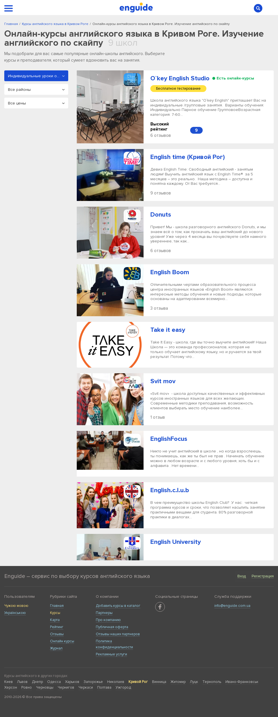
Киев (8, 682)
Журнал (56, 648)
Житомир (178, 682)
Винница (159, 682)
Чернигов (66, 687)
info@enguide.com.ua (232, 605)
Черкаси (85, 687)
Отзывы (57, 634)
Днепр (37, 682)
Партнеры (104, 613)
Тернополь (211, 682)
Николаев (115, 682)
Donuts (160, 215)
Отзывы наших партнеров (118, 634)
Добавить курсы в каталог (118, 605)
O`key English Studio (179, 78)
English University (175, 542)
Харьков (72, 682)
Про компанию (108, 620)
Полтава (104, 687)
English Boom (169, 272)
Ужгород (123, 687)
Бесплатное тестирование (178, 88)
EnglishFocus (168, 439)
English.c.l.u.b (169, 490)
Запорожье (93, 682)
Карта (55, 620)
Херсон (10, 687)
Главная (57, 605)
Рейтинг (56, 627)
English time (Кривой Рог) (187, 157)
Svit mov (162, 381)
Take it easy (167, 330)
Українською (15, 613)
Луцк (194, 682)
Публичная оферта (112, 627)
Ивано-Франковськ (241, 682)
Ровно (26, 687)
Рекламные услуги (111, 654)
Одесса (54, 682)
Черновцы (44, 687)
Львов (22, 682)
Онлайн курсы (62, 641)
